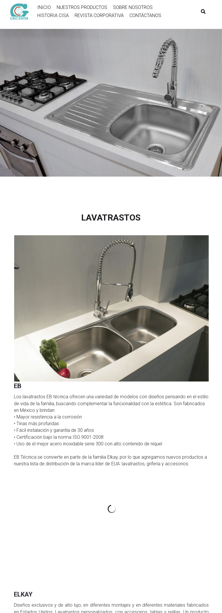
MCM (18, 531)
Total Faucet (24, 549)
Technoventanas (95, 531)
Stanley (20, 525)
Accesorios (157, 519)
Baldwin (20, 508)
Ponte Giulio (157, 537)
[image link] (22, 10)
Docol (151, 484)
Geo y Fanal (24, 514)
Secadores (156, 490)
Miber (85, 514)
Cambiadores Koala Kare (169, 496)
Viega (85, 508)
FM (16, 555)
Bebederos (156, 508)
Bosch (19, 484)
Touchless (156, 525)
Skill (17, 490)
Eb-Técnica (90, 484)
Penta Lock (23, 519)
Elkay (84, 490)
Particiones (156, 502)
